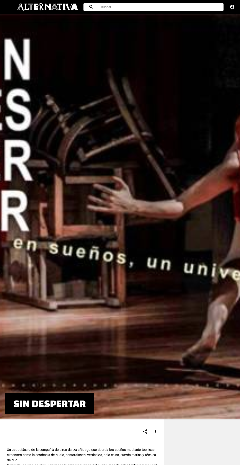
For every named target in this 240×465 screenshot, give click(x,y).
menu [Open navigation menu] (7, 7)
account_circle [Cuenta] (232, 7)
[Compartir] (145, 405)
